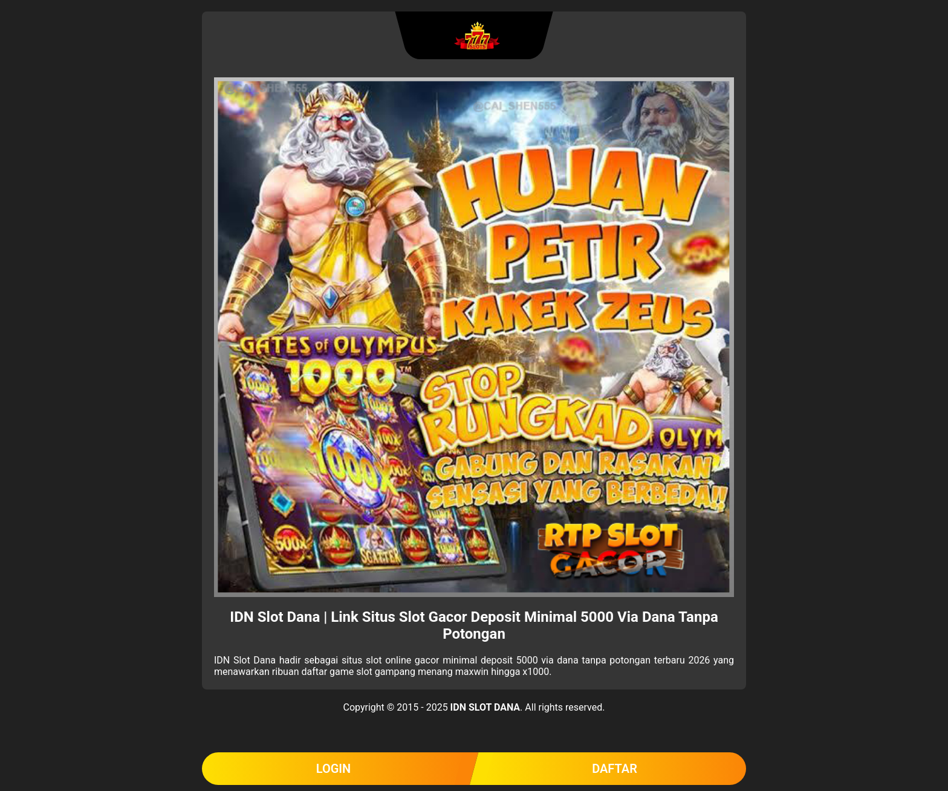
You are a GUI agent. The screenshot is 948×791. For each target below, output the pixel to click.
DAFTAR (614, 768)
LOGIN (333, 768)
